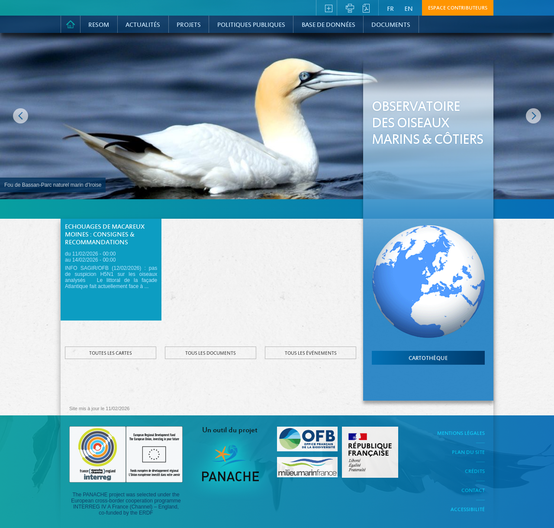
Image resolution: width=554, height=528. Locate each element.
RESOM (98, 25)
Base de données (328, 25)
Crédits (475, 472)
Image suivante (533, 115)
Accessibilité (468, 510)
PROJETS (189, 25)
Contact (473, 491)
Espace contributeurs (457, 8)
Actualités (143, 25)
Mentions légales (461, 434)
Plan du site (468, 453)
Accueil (71, 24)
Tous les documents (210, 353)
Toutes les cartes (110, 353)
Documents (390, 25)
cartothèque (428, 358)
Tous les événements (311, 353)
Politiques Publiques (251, 25)
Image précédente (20, 115)
